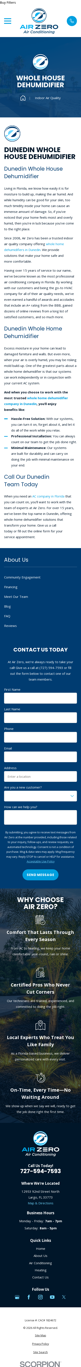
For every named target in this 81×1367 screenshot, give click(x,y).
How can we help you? (20, 807)
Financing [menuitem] (10, 587)
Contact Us (40, 1277)
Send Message (40, 875)
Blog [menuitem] (7, 606)
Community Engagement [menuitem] (22, 577)
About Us (40, 1255)
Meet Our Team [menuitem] (16, 596)
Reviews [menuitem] (10, 625)
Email (8, 748)
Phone (9, 729)
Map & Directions (40, 1203)
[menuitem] (40, 1335)
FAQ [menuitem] (7, 616)
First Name (12, 689)
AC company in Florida (48, 496)
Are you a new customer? (23, 787)
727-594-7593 (40, 1171)
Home (40, 1248)
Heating (41, 1270)
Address (10, 768)
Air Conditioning (40, 1263)
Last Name (12, 709)
